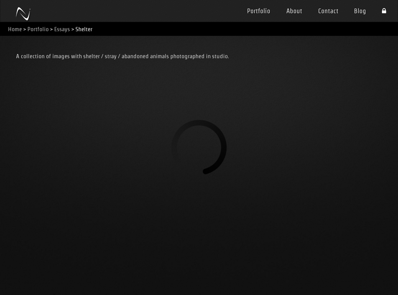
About (294, 11)
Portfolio (258, 11)
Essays (62, 29)
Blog (360, 11)
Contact (328, 11)
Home (15, 29)
